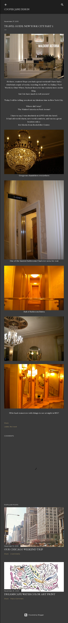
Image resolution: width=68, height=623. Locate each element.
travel (15, 427)
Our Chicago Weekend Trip (23, 549)
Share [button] (6, 423)
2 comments (15, 554)
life (11, 427)
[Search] (62, 4)
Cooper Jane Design (16, 9)
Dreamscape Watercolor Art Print (29, 594)
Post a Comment (16, 599)
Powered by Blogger (34, 615)
